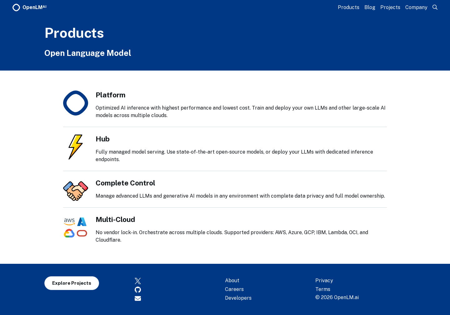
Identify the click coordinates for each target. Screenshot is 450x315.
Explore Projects (71, 283)
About (232, 280)
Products (348, 7)
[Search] (435, 7)
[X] (180, 280)
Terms (322, 289)
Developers (238, 298)
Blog (369, 7)
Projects (390, 7)
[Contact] (180, 298)
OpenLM (29, 7)
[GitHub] (180, 289)
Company (416, 7)
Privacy (324, 280)
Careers (234, 289)
